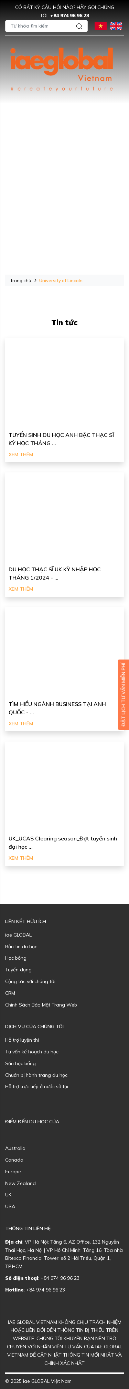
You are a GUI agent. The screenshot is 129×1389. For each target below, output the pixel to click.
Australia (15, 1148)
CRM (10, 993)
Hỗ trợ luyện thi (22, 1040)
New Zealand (20, 1183)
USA (10, 1206)
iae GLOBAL (18, 935)
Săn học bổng (20, 1063)
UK (8, 1195)
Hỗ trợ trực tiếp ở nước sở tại (36, 1086)
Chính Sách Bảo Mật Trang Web (41, 1005)
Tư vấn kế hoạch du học (31, 1052)
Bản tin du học (21, 946)
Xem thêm (21, 454)
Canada (14, 1160)
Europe (13, 1171)
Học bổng (15, 958)
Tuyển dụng (18, 970)
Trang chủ (20, 280)
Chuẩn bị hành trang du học (36, 1075)
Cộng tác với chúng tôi (30, 981)
